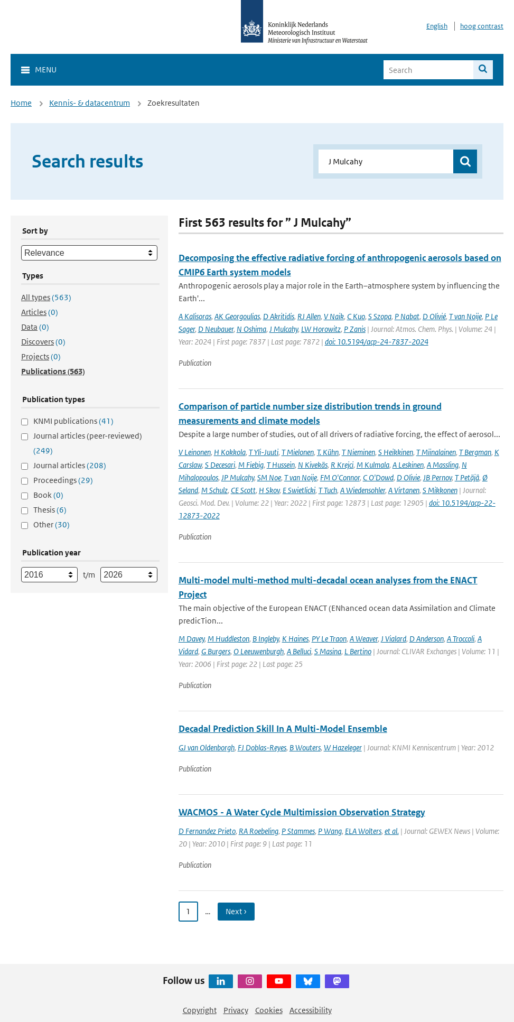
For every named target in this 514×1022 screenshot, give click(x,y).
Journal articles (69, 465)
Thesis (50, 510)
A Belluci (299, 651)
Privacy (235, 1010)
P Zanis (355, 329)
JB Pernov (437, 477)
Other (51, 524)
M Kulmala (373, 465)
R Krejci (342, 465)
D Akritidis (278, 316)
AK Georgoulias (237, 316)
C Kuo (356, 316)
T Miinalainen (436, 452)
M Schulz (214, 490)
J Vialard (393, 639)
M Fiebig (251, 465)
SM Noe (269, 477)
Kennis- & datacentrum (89, 103)
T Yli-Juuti (263, 452)
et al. (392, 831)
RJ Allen (309, 316)
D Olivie (408, 477)
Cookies (269, 1010)
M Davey (191, 639)
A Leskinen (408, 465)
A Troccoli (460, 639)
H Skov (269, 490)
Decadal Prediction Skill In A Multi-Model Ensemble (283, 729)
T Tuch (328, 490)
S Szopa (379, 316)
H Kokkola (230, 452)
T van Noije (465, 316)
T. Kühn (328, 452)
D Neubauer (215, 329)
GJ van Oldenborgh (207, 747)
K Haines (295, 639)
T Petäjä (467, 477)
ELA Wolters (363, 831)
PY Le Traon (329, 639)
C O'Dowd (378, 477)
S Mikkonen (440, 490)
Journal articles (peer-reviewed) (87, 443)
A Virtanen (403, 490)
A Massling (443, 465)
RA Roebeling (258, 831)
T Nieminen (358, 452)
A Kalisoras (195, 316)
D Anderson (426, 639)
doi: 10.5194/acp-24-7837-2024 (376, 342)
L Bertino (357, 651)
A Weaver (364, 639)
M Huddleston (228, 639)
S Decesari (220, 465)
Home (21, 103)
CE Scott (243, 490)
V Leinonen (195, 452)
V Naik (334, 316)
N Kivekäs (313, 465)
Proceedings (63, 480)
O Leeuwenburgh (258, 651)
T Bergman (475, 452)
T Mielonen (298, 452)
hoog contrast (481, 26)
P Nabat (407, 316)
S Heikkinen (395, 452)
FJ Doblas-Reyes (262, 747)
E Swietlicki (299, 490)
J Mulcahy (283, 329)
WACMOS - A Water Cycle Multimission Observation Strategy (302, 812)
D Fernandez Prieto (207, 831)
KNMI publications (73, 421)
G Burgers (215, 651)
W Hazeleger (343, 747)
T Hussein (281, 465)
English (436, 26)
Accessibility (310, 1010)
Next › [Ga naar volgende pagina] (236, 911)
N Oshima (251, 329)
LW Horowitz (321, 329)
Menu (46, 69)
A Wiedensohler (362, 490)
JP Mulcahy (237, 477)
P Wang (330, 831)
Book (48, 495)
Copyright (200, 1010)
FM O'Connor (340, 477)
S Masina (327, 651)
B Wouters (305, 747)
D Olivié (434, 316)
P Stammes (298, 831)
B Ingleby (266, 639)
